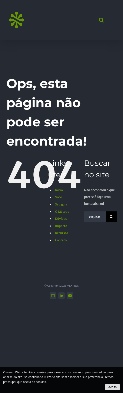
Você (58, 197)
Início (59, 190)
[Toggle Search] (101, 19)
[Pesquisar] (111, 216)
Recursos (61, 233)
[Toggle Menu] (112, 20)
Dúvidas (61, 219)
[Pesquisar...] (95, 216)
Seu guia (61, 204)
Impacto (61, 226)
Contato (61, 240)
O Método (62, 212)
